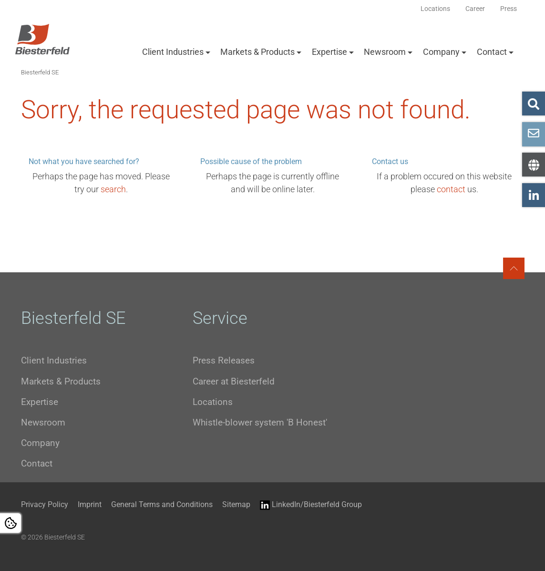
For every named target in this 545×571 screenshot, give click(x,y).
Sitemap (236, 504)
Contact (492, 52)
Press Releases (224, 360)
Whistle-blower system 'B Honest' (260, 422)
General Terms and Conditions (162, 504)
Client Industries (173, 52)
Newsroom (385, 52)
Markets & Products (257, 52)
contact (451, 189)
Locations (213, 401)
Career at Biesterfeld (234, 381)
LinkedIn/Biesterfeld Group (311, 505)
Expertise (329, 52)
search (113, 189)
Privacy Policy (44, 504)
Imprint (90, 504)
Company (441, 52)
